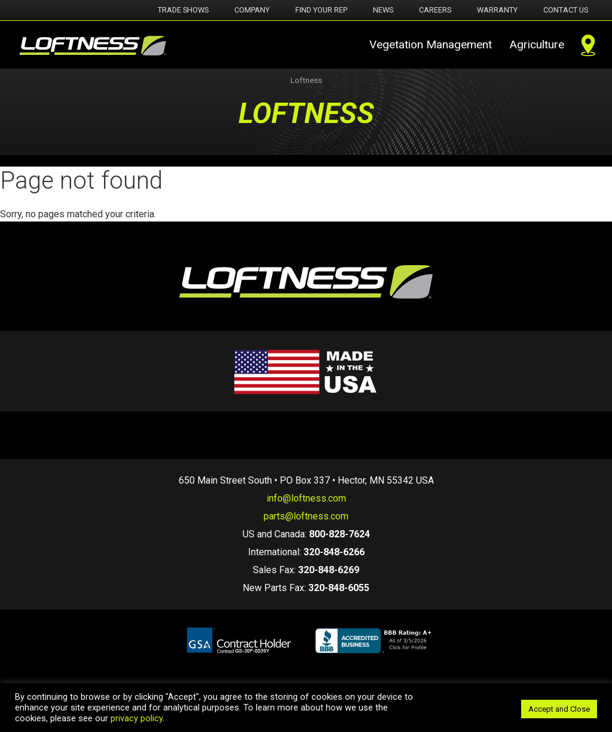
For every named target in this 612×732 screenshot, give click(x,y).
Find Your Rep (321, 9)
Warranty (497, 9)
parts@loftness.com (306, 516)
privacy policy (137, 718)
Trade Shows (183, 9)
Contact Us (565, 9)
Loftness (306, 80)
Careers (435, 9)
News (383, 9)
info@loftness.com (306, 498)
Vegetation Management (430, 44)
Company (252, 9)
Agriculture (536, 44)
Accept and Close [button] (559, 709)
